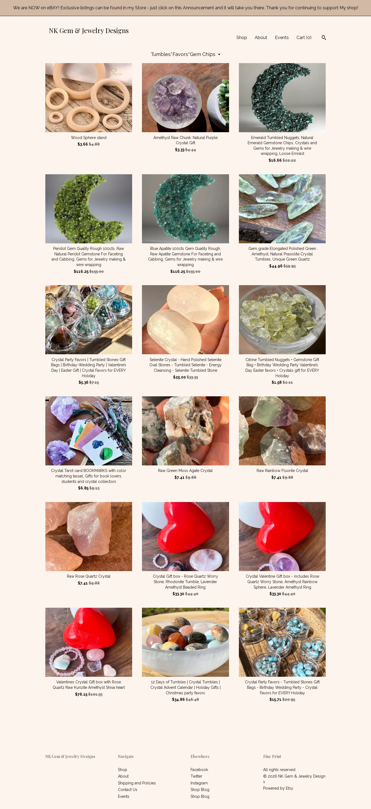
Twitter (196, 776)
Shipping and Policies (137, 783)
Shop (241, 37)
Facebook (199, 769)
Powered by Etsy (278, 788)
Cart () (303, 37)
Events (282, 37)
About (261, 37)
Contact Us (127, 789)
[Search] (324, 38)
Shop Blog (200, 789)
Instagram (199, 783)
